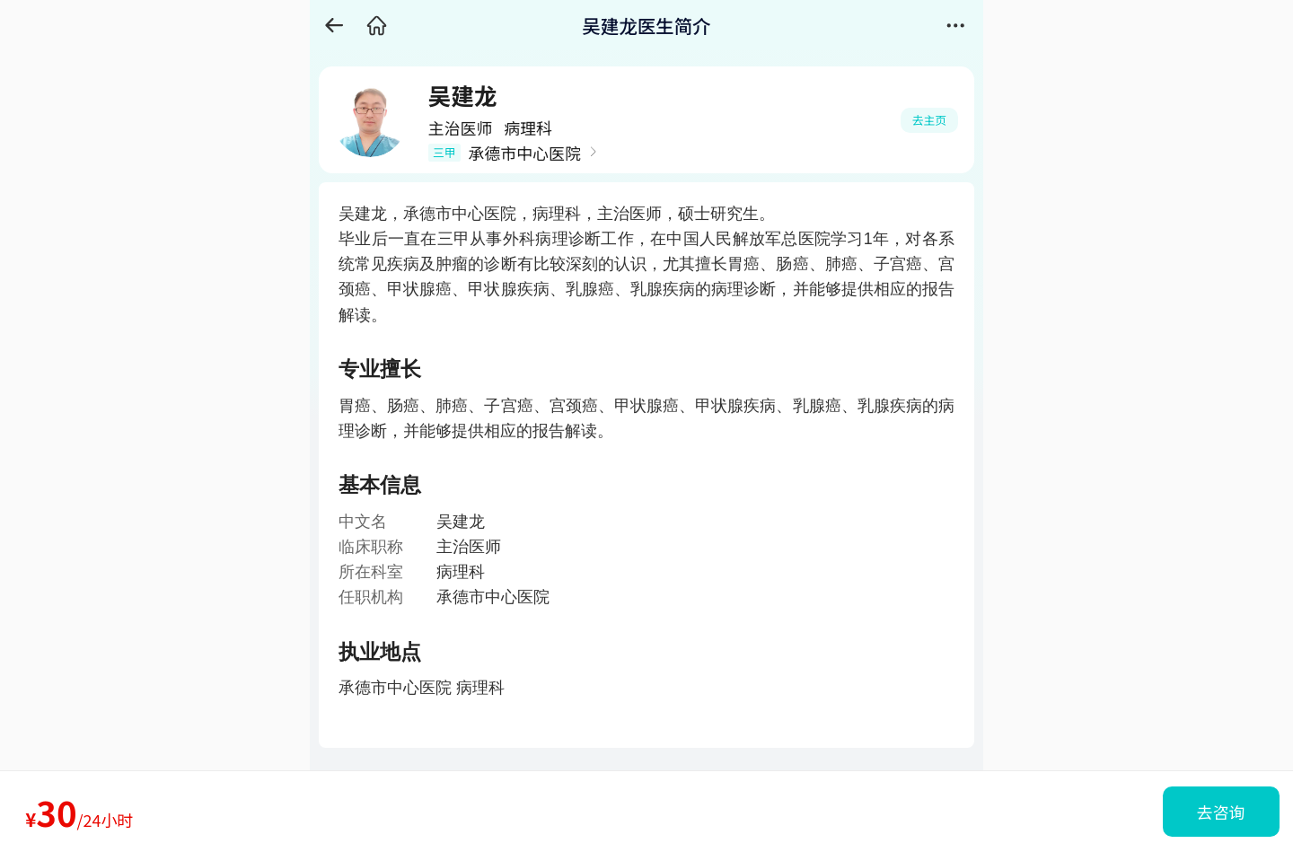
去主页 (929, 119)
